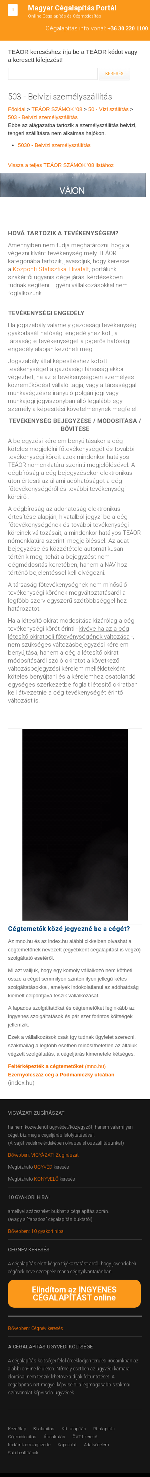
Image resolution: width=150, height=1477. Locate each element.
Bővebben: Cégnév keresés (35, 1328)
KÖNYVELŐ (47, 1179)
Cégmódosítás (22, 1436)
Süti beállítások (23, 1452)
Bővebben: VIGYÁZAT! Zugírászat (43, 1155)
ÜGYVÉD (43, 1167)
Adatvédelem (96, 1444)
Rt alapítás (104, 1428)
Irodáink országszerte (29, 1444)
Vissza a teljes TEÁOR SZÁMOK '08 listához (61, 165)
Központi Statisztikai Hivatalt (51, 269)
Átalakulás (54, 1436)
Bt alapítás (43, 1428)
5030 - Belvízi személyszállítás (54, 145)
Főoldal (17, 109)
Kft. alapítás (74, 1428)
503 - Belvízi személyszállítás (43, 117)
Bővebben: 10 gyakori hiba (36, 1231)
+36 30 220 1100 (128, 28)
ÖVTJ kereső (84, 1436)
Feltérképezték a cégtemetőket (46, 1066)
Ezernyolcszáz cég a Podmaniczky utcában (61, 1075)
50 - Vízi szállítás (108, 109)
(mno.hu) (95, 1066)
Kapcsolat (67, 1444)
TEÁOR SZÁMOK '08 (57, 109)
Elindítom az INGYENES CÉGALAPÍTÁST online (74, 1293)
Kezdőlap (17, 1428)
